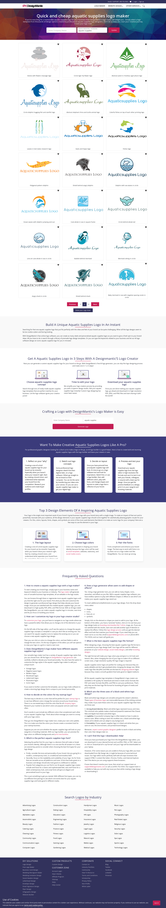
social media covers (73, 553)
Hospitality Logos (90, 809)
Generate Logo (83, 426)
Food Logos (57, 837)
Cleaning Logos (28, 833)
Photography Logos (121, 814)
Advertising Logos (29, 804)
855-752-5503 (124, 2)
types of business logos (97, 699)
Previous (72, 303)
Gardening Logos (59, 847)
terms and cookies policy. (33, 905)
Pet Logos (117, 809)
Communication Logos (31, 842)
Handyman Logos (90, 804)
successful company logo (105, 715)
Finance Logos (58, 828)
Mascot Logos (89, 837)
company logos (69, 703)
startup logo (73, 698)
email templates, (74, 551)
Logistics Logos (89, 833)
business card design (33, 762)
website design (103, 649)
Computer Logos (29, 847)
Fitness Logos (58, 833)
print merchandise (61, 733)
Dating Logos (58, 809)
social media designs (117, 649)
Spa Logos (118, 837)
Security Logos (119, 828)
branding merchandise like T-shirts (112, 624)
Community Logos (29, 837)
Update (114, 30)
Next (95, 303)
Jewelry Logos (89, 823)
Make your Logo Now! (83, 309)
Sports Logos (119, 842)
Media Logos (88, 842)
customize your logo (33, 620)
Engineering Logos (60, 819)
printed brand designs (119, 725)
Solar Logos (118, 833)
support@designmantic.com (117, 634)
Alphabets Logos (29, 814)
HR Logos (87, 814)
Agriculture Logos (29, 809)
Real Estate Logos (120, 819)
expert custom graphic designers (104, 729)
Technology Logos (120, 847)
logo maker (65, 591)
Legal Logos (88, 828)
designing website (127, 669)
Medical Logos (89, 847)
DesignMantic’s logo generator (63, 657)
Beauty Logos (28, 823)
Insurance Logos (90, 819)
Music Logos (118, 804)
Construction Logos (60, 804)
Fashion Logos (58, 823)
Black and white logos (112, 708)
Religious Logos (120, 823)
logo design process (114, 629)
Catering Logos (28, 828)
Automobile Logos (29, 819)
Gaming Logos (58, 842)
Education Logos (59, 814)
